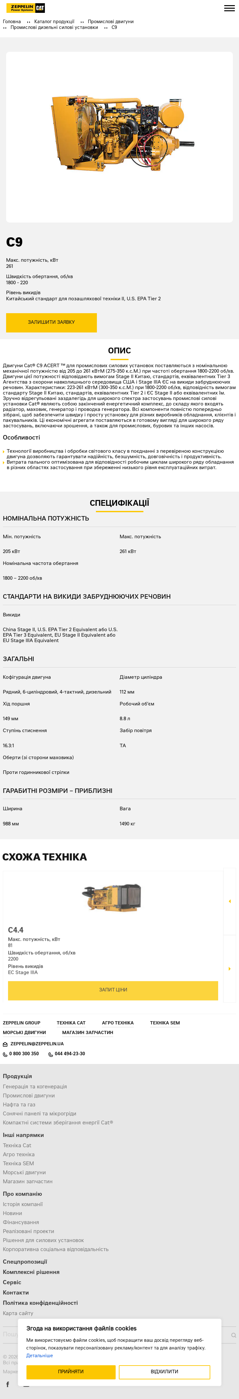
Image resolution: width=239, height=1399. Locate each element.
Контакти (16, 1293)
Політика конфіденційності (40, 1303)
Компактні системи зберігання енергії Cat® (58, 1123)
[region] (119, 1352)
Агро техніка (118, 1024)
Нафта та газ (19, 1105)
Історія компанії (23, 1204)
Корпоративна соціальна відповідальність (56, 1249)
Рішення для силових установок (43, 1240)
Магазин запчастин (87, 1033)
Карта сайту (18, 1313)
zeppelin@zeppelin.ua (37, 1044)
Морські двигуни (24, 1033)
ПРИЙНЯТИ (71, 1372)
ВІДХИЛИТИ (164, 1372)
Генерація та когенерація (35, 1087)
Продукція (17, 1077)
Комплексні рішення (31, 1273)
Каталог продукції (54, 22)
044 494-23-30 (70, 1054)
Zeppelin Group (21, 1024)
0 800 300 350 (24, 1054)
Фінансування (21, 1222)
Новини (12, 1213)
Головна (12, 22)
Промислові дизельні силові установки (54, 28)
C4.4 (15, 934)
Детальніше (39, 1356)
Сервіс (12, 1283)
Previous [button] (229, 901)
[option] (113, 935)
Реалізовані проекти (28, 1231)
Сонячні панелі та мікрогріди (39, 1114)
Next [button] (229, 968)
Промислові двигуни (111, 22)
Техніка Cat (71, 1024)
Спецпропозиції (25, 1262)
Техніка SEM (165, 1024)
